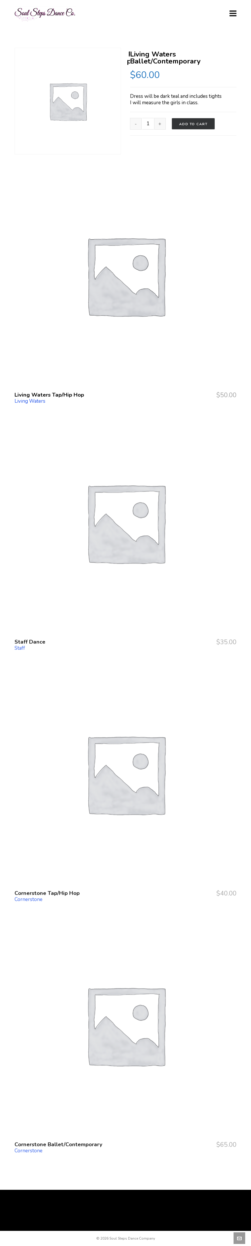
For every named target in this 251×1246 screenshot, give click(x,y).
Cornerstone (28, 855)
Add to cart (193, 124)
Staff (20, 604)
